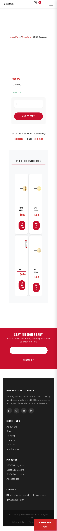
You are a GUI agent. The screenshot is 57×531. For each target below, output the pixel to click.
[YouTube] (24, 410)
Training (11, 435)
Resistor (38, 138)
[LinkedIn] (31, 410)
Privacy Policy (19, 522)
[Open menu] (51, 4)
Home (11, 37)
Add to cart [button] (22, 225)
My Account (13, 449)
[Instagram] (16, 410)
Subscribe (28, 360)
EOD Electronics (15, 474)
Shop (9, 431)
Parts (18, 37)
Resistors (26, 37)
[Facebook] (9, 410)
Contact (11, 444)
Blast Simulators (15, 470)
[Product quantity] (28, 104)
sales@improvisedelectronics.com (26, 495)
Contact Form (15, 499)
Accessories (13, 479)
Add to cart (28, 116)
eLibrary (11, 440)
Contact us (45, 524)
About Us (12, 427)
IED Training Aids (15, 465)
